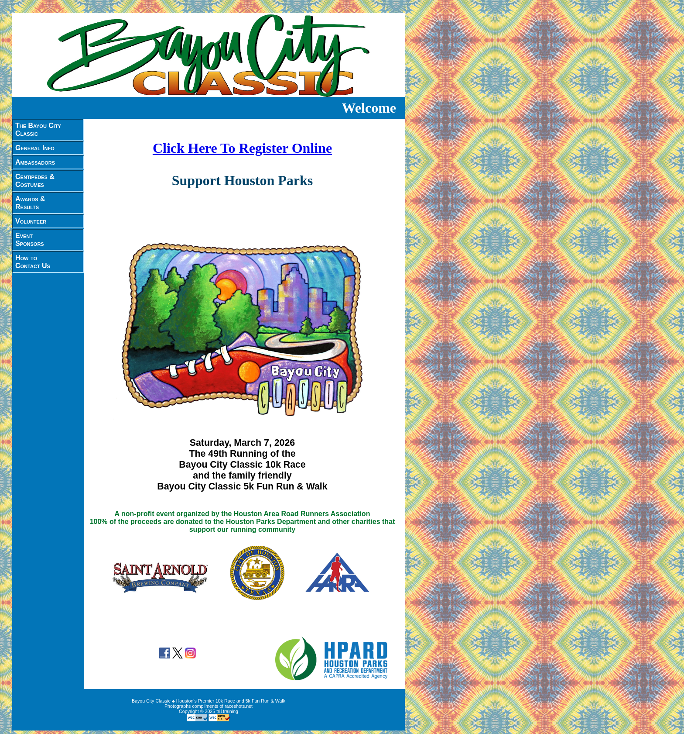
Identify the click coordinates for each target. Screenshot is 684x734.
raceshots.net (239, 706)
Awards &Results (30, 202)
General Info (35, 148)
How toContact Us (32, 261)
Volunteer (30, 221)
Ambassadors (35, 162)
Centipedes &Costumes (35, 180)
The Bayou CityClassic (38, 129)
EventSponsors (29, 239)
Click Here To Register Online (242, 148)
